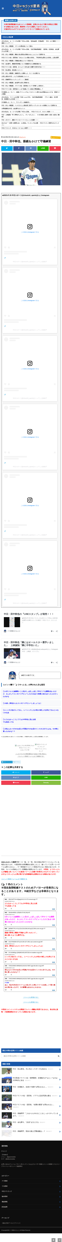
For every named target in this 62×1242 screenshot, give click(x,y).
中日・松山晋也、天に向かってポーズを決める (28, 1078)
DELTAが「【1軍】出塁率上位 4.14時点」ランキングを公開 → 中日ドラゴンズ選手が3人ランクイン (30, 124)
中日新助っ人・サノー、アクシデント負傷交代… (16, 102)
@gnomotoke (11, 1165)
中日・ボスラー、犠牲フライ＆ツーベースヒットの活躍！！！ (20, 120)
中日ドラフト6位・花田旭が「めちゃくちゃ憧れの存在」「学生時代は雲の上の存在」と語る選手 (30, 57)
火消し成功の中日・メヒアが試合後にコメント (15, 76)
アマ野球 (4, 1189)
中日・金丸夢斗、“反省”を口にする (23, 1132)
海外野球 (4, 1205)
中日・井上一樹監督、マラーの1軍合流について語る (17, 46)
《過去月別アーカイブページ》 (11, 1231)
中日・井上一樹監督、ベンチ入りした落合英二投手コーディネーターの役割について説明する (29, 105)
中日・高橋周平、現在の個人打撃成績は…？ (27, 1141)
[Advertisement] (31, 828)
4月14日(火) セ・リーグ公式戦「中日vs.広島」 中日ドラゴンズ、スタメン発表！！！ (28, 111)
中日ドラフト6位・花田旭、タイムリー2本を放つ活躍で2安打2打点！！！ (23, 67)
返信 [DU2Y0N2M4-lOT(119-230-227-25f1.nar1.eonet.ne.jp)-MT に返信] (53, 958)
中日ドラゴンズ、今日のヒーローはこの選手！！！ (17, 128)
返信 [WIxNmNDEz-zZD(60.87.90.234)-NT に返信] (53, 934)
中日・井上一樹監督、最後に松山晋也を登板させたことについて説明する (23, 54)
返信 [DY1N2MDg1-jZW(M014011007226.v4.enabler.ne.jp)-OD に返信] (53, 971)
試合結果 (4, 1215)
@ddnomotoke (10, 1167)
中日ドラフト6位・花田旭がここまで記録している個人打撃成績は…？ (22, 89)
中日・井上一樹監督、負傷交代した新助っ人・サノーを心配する (21, 73)
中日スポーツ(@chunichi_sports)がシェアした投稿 (29, 261)
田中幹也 (17, 770)
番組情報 (4, 1210)
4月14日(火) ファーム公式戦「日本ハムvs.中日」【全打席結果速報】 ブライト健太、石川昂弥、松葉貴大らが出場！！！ (30, 98)
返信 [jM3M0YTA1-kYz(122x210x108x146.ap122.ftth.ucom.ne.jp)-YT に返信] (53, 947)
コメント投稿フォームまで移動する (14, 887)
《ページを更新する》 (31, 1006)
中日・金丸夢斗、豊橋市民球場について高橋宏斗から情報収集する (21, 64)
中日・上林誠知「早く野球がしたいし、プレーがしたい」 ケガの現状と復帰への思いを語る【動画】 (31, 115)
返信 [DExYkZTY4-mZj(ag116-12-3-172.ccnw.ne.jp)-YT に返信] (53, 917)
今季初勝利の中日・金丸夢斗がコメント (13, 108)
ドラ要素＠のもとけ (15, 1238)
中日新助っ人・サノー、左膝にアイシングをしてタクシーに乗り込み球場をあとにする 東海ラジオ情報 (31, 93)
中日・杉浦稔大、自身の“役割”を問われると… (28, 1096)
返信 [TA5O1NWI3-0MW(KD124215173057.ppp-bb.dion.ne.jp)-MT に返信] (53, 984)
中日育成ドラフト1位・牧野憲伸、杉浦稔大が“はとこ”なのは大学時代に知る (29, 1088)
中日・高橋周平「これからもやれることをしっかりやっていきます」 (30, 1124)
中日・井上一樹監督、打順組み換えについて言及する (17, 60)
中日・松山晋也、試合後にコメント (12, 70)
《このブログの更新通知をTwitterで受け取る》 (31, 762)
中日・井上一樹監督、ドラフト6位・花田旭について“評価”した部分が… (23, 86)
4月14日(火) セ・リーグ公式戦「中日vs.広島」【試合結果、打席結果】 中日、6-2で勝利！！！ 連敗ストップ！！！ (31, 42)
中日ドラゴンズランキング (35, 759)
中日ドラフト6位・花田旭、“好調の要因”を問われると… (28, 1115)
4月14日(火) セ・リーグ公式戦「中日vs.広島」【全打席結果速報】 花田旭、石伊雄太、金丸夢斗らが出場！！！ (30, 50)
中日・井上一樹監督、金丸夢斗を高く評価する (15, 82)
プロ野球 (4, 1195)
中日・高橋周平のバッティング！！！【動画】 (15, 79)
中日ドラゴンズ (7, 770)
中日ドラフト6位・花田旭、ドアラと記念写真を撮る (30, 1105)
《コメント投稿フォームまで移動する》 (31, 765)
